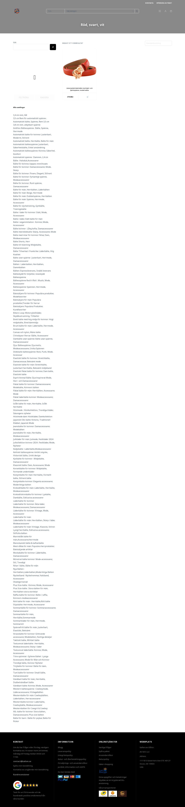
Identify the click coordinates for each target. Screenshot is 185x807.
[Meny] (160, 11)
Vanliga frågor (105, 747)
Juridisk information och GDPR (71, 767)
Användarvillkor (106, 755)
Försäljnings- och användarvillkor (72, 763)
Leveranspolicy (64, 751)
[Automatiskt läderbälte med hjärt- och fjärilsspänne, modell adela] (79, 66)
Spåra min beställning (23, 766)
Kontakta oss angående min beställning (30, 769)
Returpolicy (104, 759)
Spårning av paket (164, 3)
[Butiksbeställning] (158, 43)
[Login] (165, 11)
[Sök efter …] (55, 11)
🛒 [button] (87, 97)
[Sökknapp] (137, 11)
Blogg (60, 747)
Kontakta (149, 3)
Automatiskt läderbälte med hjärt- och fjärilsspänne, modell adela (79, 89)
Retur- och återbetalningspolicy (72, 759)
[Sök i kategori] (100, 11)
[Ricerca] (53, 47)
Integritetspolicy (65, 755)
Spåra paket (104, 751)
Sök (14, 42)
